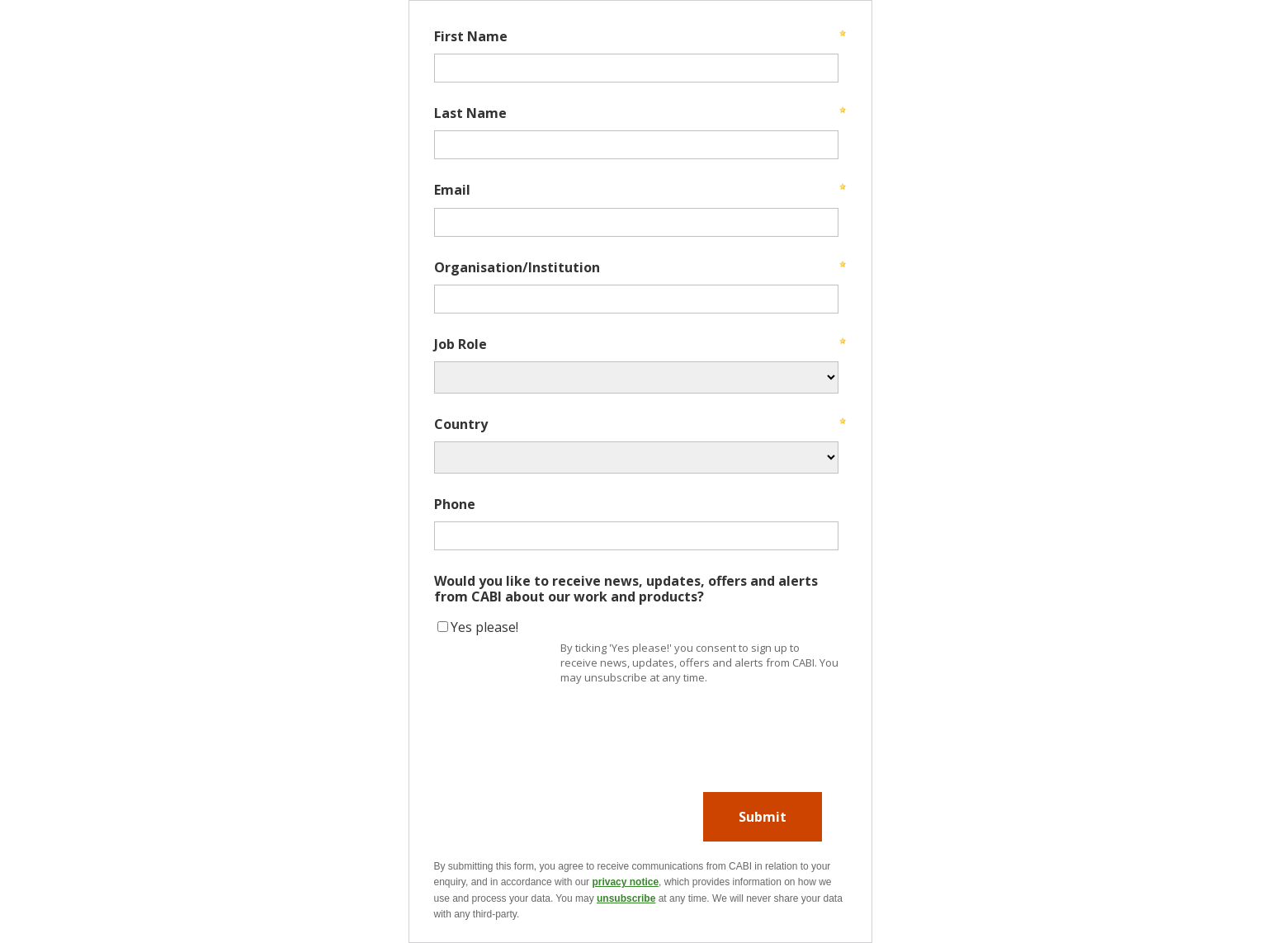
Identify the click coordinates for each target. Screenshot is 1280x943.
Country (461, 423)
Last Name (470, 112)
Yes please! (484, 627)
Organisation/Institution (517, 266)
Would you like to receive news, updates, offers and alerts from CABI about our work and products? (626, 587)
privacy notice (625, 882)
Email (452, 189)
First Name (471, 35)
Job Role (460, 343)
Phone (454, 503)
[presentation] (559, 725)
